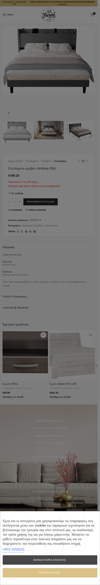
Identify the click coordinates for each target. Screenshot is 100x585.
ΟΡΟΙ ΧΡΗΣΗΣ (13, 549)
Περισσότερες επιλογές (49, 560)
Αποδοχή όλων (49, 573)
